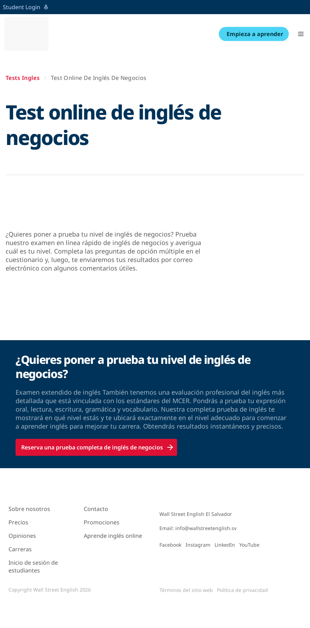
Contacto (96, 509)
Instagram (198, 544)
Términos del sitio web (186, 590)
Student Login (26, 7)
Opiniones (22, 536)
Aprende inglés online (113, 536)
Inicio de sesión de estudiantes (33, 566)
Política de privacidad (242, 590)
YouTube (249, 544)
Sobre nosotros (29, 509)
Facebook (170, 544)
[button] (301, 34)
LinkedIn (225, 544)
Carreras (20, 549)
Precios (18, 522)
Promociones (101, 522)
